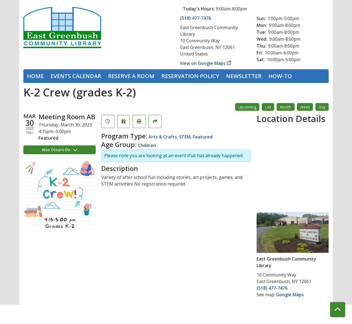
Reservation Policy (190, 76)
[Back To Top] (337, 309)
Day (322, 107)
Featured (203, 137)
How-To (280, 76)
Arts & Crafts (162, 137)
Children (147, 145)
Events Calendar (76, 76)
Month (286, 107)
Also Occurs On (59, 149)
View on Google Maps (203, 63)
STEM (185, 137)
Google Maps (290, 295)
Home (35, 76)
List (268, 107)
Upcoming (247, 107)
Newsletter (244, 76)
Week (305, 107)
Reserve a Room (131, 76)
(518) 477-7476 (195, 18)
